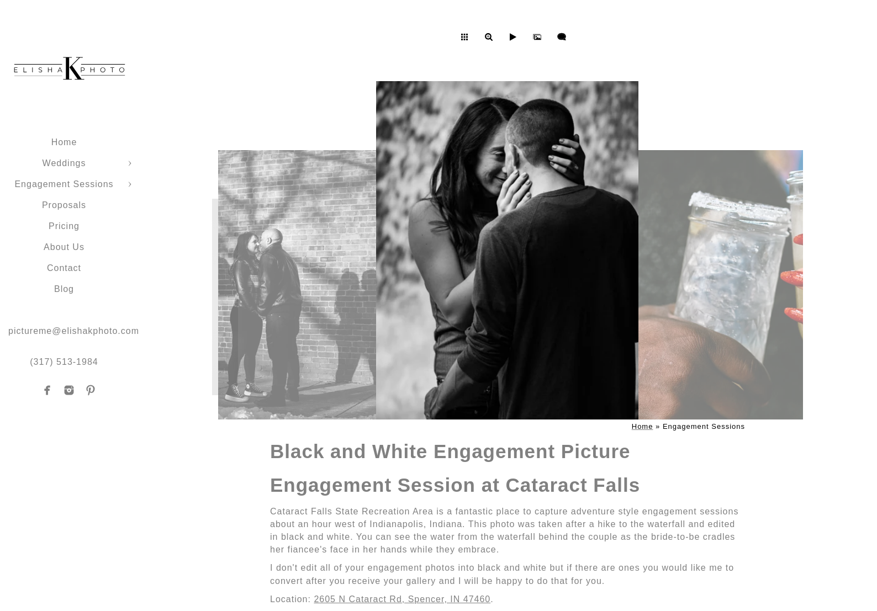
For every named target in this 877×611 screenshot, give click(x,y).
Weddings (64, 163)
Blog (64, 289)
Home (64, 142)
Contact (64, 268)
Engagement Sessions (63, 184)
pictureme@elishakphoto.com (73, 331)
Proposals (64, 205)
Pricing (64, 226)
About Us (64, 247)
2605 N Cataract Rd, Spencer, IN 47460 (402, 599)
